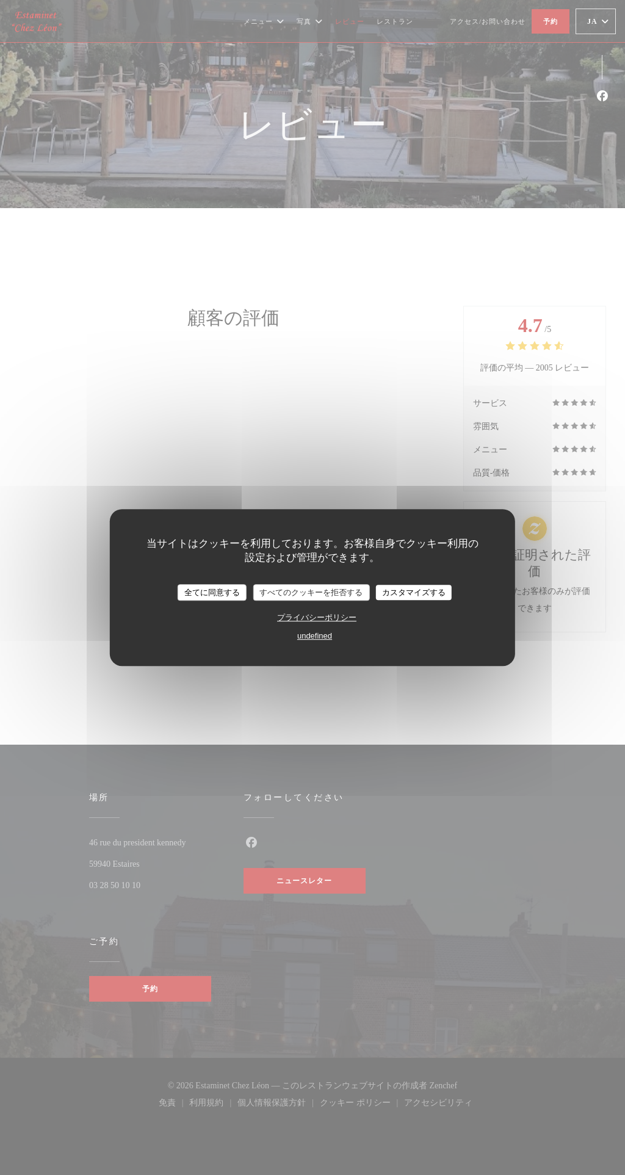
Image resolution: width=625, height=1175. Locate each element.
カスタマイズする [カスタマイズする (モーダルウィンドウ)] (414, 592)
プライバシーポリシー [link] (316, 617)
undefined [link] (314, 635)
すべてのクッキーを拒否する (311, 592)
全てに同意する (212, 592)
